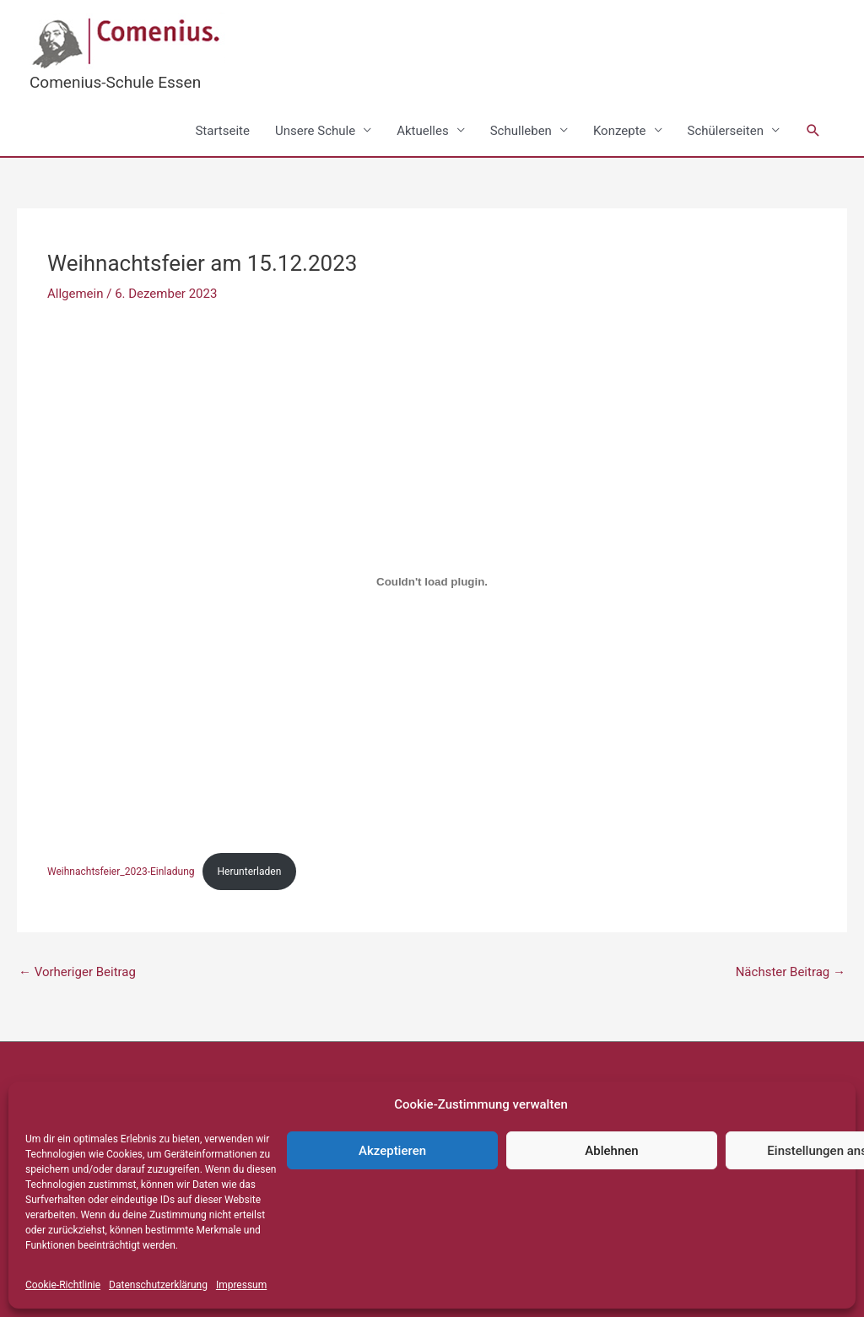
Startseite (222, 130)
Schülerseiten (726, 130)
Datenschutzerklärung (158, 1285)
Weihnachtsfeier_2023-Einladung (121, 871)
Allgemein (75, 293)
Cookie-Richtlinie (62, 1285)
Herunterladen (250, 871)
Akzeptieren (392, 1150)
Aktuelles (423, 130)
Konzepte (619, 130)
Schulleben (521, 130)
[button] (813, 130)
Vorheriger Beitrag (77, 972)
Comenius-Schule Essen (115, 82)
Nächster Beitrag (790, 972)
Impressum (241, 1285)
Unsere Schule (315, 130)
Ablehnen (611, 1150)
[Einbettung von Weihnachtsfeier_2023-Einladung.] (432, 582)
